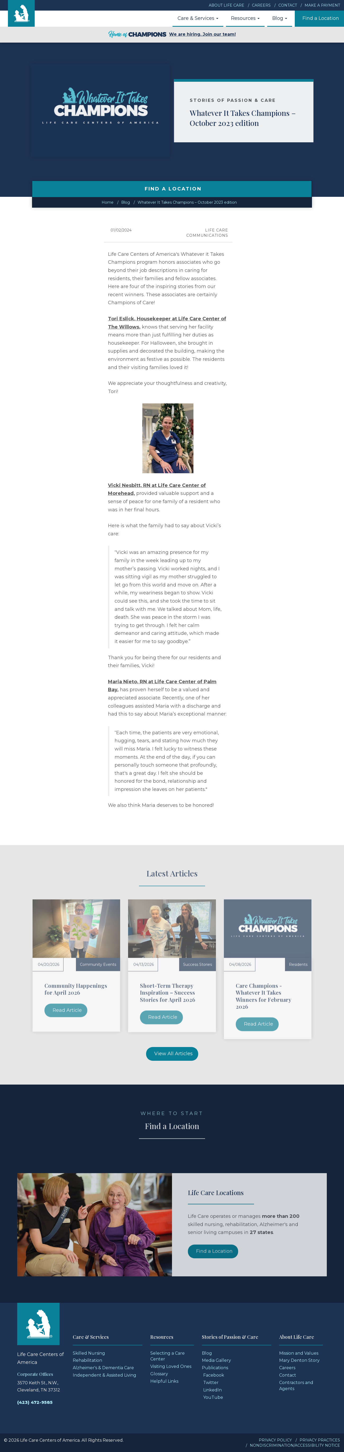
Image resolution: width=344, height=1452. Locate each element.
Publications (215, 1367)
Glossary (159, 1373)
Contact (287, 5)
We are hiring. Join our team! (172, 35)
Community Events (98, 964)
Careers (261, 5)
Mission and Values (298, 1353)
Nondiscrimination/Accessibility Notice (295, 1445)
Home (108, 202)
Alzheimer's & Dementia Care (103, 1367)
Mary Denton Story (299, 1360)
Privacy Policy (275, 1440)
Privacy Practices (320, 1440)
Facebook (213, 1375)
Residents (298, 964)
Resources (245, 18)
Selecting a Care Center (167, 1356)
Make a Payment (322, 5)
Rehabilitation (87, 1360)
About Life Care (226, 5)
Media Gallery (216, 1360)
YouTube (213, 1397)
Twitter (211, 1382)
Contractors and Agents (296, 1385)
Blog (279, 18)
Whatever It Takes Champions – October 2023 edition (256, 118)
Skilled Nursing (89, 1353)
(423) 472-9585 (35, 1402)
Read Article (67, 1010)
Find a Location (320, 18)
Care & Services (198, 18)
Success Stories (197, 964)
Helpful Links (164, 1381)
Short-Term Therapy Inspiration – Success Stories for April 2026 (167, 992)
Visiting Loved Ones (170, 1366)
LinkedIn (212, 1389)
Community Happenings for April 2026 (75, 989)
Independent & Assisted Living (104, 1375)
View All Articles (173, 1054)
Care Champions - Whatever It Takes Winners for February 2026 (263, 996)
